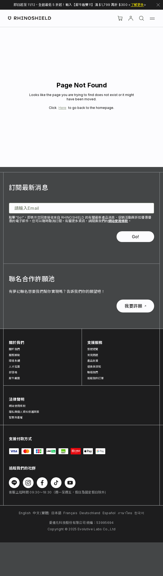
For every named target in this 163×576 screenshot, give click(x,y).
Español (109, 513)
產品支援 (92, 360)
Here (62, 108)
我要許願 (135, 306)
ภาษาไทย (125, 513)
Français (70, 513)
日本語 (56, 513)
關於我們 (14, 349)
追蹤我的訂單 (95, 378)
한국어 (139, 513)
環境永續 (14, 360)
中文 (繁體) (41, 513)
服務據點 (14, 355)
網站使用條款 (118, 221)
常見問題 (92, 355)
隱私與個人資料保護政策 (24, 411)
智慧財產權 (16, 417)
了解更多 (137, 5)
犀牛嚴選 (14, 378)
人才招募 (14, 366)
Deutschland (89, 513)
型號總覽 (92, 349)
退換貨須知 (94, 366)
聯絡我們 (92, 372)
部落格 (13, 372)
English (25, 513)
